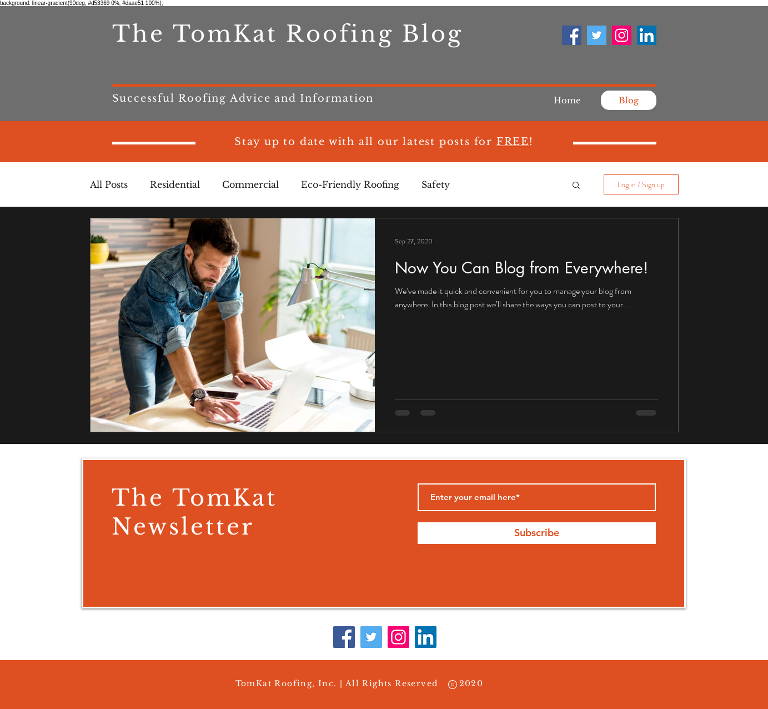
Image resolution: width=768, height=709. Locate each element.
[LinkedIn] (646, 35)
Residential (175, 184)
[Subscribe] (537, 533)
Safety (435, 184)
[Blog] (628, 100)
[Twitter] (596, 35)
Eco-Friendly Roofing (350, 184)
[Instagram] (621, 35)
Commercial (250, 184)
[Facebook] (571, 35)
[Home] (567, 100)
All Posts (109, 184)
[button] (576, 186)
